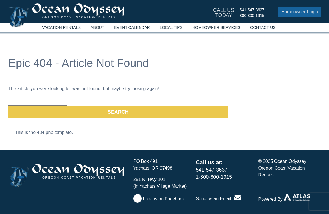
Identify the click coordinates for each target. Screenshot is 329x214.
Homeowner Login (299, 11)
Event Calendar (132, 27)
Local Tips (171, 27)
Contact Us (263, 27)
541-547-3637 (252, 10)
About (97, 27)
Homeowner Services (216, 27)
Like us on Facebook (159, 198)
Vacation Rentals (61, 27)
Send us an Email (218, 198)
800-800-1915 (252, 15)
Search (118, 112)
